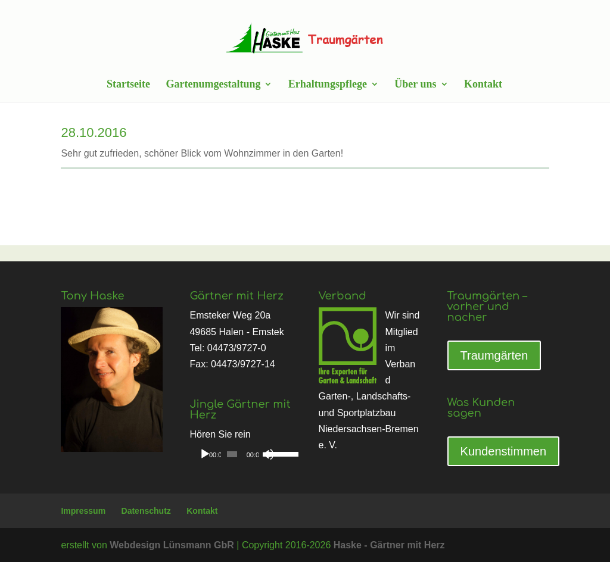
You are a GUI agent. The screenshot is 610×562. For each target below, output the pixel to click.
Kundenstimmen (503, 451)
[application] (240, 454)
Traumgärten (494, 355)
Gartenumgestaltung (213, 85)
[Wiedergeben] (205, 454)
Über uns (415, 85)
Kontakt (483, 85)
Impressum (83, 511)
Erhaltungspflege (327, 85)
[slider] (232, 454)
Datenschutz (146, 511)
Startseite (128, 85)
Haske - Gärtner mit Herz (389, 545)
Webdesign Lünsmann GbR (172, 545)
